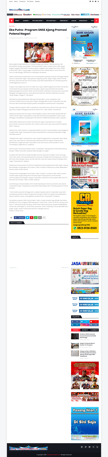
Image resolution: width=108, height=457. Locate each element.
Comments (94, 330)
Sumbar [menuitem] (25, 21)
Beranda (11, 26)
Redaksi (37, 1)
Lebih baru (13, 267)
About (16, 1)
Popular (75, 330)
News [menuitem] (17, 21)
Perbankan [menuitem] (63, 21)
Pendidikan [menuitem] (83, 21)
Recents (85, 330)
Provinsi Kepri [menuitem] (37, 21)
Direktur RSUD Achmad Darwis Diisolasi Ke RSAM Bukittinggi (88, 335)
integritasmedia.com (53, 455)
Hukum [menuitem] (73, 21)
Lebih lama (64, 267)
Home (11, 1)
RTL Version (30, 1)
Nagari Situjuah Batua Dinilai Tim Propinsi (87, 344)
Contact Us (22, 1)
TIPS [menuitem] (92, 21)
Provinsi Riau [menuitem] (51, 21)
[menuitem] (11, 20)
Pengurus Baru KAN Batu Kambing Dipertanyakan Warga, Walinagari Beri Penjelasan (88, 353)
